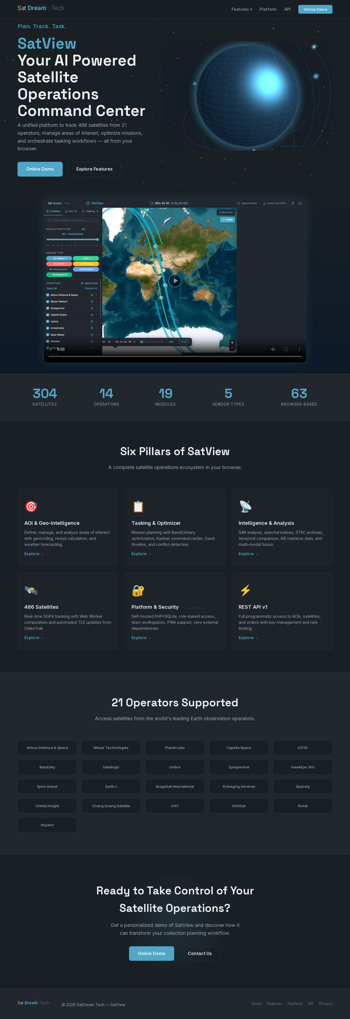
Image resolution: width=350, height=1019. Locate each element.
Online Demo (315, 9)
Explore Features (94, 169)
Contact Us (200, 956)
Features (274, 1004)
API (287, 9)
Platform (268, 9)
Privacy (325, 1004)
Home (257, 1004)
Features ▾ (242, 9)
